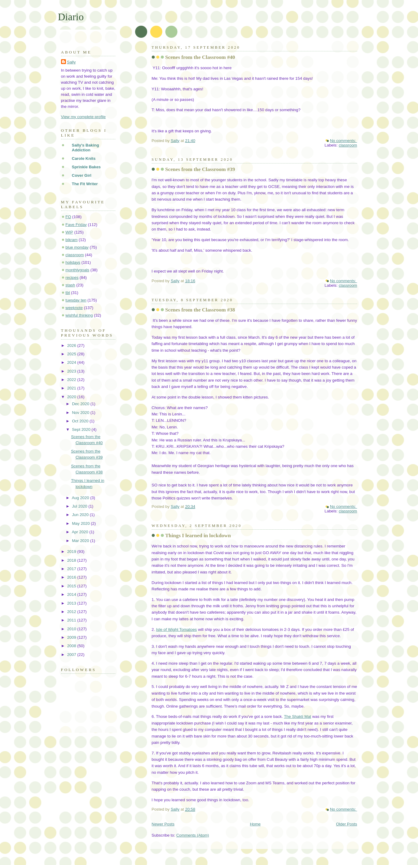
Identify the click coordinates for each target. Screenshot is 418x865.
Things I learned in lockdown (198, 535)
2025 (72, 354)
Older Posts (346, 824)
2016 (72, 577)
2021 (72, 388)
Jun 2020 (81, 514)
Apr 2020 (80, 532)
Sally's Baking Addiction (85, 147)
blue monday (77, 247)
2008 (72, 646)
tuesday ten (76, 300)
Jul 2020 (80, 506)
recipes (72, 277)
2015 (72, 586)
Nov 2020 (81, 412)
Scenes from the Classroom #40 (200, 57)
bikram (72, 239)
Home (255, 824)
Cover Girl (82, 175)
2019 (72, 551)
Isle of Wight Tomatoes (176, 629)
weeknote (74, 307)
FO (68, 217)
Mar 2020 (81, 540)
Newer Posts (163, 824)
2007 (72, 654)
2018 (72, 560)
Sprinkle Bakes (86, 167)
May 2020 (81, 523)
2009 (72, 637)
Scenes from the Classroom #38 (200, 310)
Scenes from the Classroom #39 (200, 169)
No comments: (343, 140)
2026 (72, 345)
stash (70, 285)
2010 (72, 629)
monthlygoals (77, 270)
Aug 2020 (81, 497)
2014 (72, 594)
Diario (71, 16)
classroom (348, 145)
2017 (72, 568)
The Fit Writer (85, 184)
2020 (72, 397)
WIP (69, 232)
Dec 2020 (81, 404)
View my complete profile (83, 117)
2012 (72, 611)
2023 (72, 371)
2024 (72, 362)
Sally (71, 62)
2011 (72, 620)
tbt (68, 292)
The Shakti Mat (297, 716)
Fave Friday (76, 224)
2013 (72, 603)
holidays (73, 262)
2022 (72, 379)
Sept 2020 (82, 429)
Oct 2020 (80, 421)
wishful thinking (79, 315)
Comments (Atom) (192, 835)
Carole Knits (84, 158)
